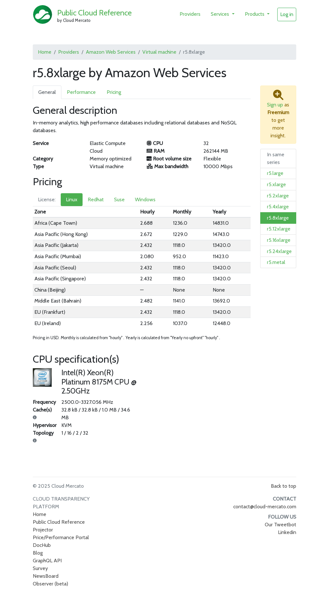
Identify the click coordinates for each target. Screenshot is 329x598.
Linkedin (287, 532)
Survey (40, 568)
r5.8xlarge (278, 218)
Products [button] (255, 14)
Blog (38, 553)
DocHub (42, 545)
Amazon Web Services (111, 52)
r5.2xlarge (278, 196)
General (47, 92)
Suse (119, 199)
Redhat (96, 199)
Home (44, 52)
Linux (71, 199)
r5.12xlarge (278, 229)
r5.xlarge (276, 184)
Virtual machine (159, 52)
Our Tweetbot (280, 524)
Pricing (114, 92)
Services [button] (220, 14)
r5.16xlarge (278, 240)
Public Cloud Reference (94, 12)
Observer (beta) (50, 584)
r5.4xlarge (278, 207)
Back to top (283, 486)
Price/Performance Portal (61, 537)
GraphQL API (47, 560)
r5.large (275, 173)
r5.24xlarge (279, 251)
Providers (190, 14)
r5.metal (276, 262)
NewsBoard (45, 576)
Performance (81, 92)
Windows (145, 199)
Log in (286, 14)
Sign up (275, 105)
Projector (43, 530)
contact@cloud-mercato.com (264, 506)
